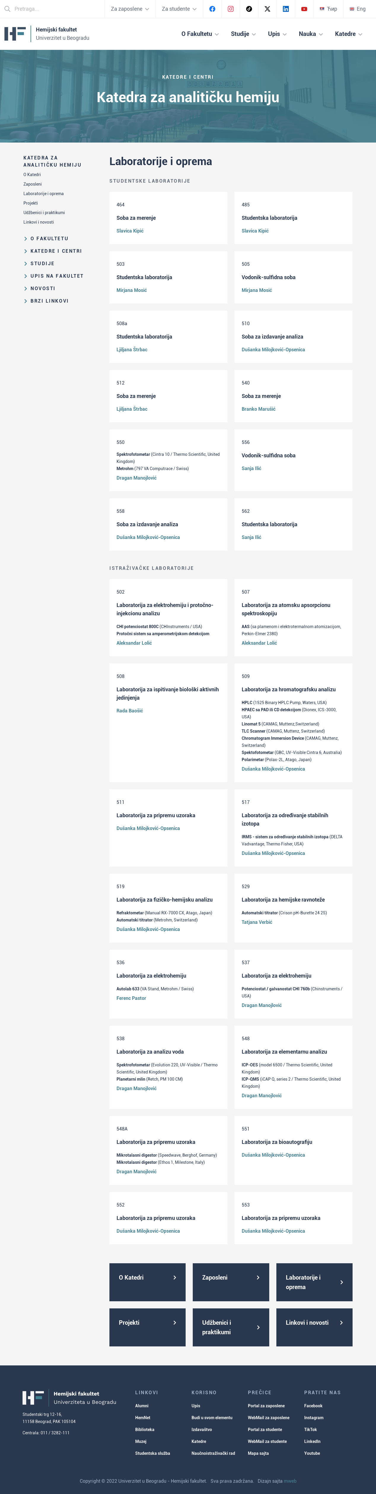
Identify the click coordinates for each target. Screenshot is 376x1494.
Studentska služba (152, 1453)
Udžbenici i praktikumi (44, 212)
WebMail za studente (267, 1441)
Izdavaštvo (202, 1429)
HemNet (142, 1417)
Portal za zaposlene (266, 1405)
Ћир (328, 9)
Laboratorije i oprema (43, 193)
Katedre (199, 1441)
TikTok (310, 1429)
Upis (196, 1405)
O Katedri (32, 174)
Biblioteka (144, 1429)
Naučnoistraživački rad (213, 1453)
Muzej (140, 1441)
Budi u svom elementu (212, 1417)
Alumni (142, 1405)
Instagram (314, 1417)
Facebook (313, 1405)
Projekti (30, 203)
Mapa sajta (258, 1453)
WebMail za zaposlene (268, 1417)
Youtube (312, 1453)
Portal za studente (265, 1429)
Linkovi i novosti (38, 222)
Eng (358, 9)
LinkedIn (312, 1441)
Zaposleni (32, 184)
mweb (290, 1481)
